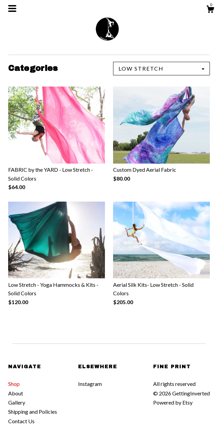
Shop (14, 383)
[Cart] (210, 10)
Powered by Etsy (173, 402)
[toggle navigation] (12, 8)
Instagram (90, 383)
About (15, 393)
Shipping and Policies (32, 411)
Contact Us (21, 421)
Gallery (16, 402)
